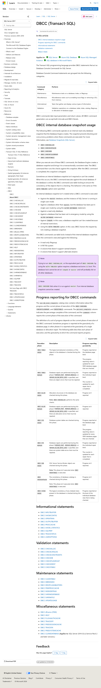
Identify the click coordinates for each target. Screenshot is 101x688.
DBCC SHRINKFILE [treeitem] (16, 276)
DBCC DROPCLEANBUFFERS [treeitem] (19, 235)
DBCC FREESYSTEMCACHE (51, 630)
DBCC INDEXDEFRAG (49, 591)
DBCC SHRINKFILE (48, 597)
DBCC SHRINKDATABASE (50, 594)
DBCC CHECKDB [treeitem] (15, 210)
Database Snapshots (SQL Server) (62, 140)
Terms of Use (80, 678)
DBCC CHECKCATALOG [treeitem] (17, 203)
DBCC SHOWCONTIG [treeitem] (17, 269)
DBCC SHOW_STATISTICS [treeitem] (18, 266)
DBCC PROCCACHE (48, 524)
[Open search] (90, 3)
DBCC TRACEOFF (47, 621)
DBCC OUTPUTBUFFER (49, 521)
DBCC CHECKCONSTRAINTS (51, 555)
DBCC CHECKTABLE (48, 567)
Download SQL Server (89, 9)
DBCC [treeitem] (12, 194)
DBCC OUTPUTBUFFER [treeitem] (17, 260)
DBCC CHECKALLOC (48, 548)
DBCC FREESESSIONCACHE (51, 624)
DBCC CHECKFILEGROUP (50, 561)
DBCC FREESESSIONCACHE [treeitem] (19, 241)
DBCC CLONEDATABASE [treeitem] (18, 225)
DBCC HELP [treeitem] (14, 247)
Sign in (96, 3)
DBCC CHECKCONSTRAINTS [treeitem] (19, 207)
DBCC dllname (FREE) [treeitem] (17, 232)
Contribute (39, 678)
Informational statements (46, 45)
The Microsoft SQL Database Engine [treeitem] (18, 45)
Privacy (48, 678)
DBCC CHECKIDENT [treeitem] (16, 216)
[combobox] (17, 21)
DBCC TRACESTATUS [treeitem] (17, 294)
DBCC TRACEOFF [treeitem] (15, 282)
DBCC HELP (45, 615)
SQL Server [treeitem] (8, 29)
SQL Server (51, 16)
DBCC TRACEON (47, 627)
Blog (30, 678)
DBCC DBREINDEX (47, 582)
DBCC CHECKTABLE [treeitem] (16, 219)
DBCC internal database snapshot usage (51, 40)
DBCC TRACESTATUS (48, 534)
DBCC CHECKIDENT (48, 564)
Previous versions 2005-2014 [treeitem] (14, 36)
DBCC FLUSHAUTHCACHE (50, 618)
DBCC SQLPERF (46, 531)
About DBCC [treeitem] (14, 197)
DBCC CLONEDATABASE (50, 633)
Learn (38, 16)
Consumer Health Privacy (63, 678)
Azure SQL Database (69, 57)
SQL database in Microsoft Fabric (59, 60)
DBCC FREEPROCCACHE (50, 588)
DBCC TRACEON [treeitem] (15, 285)
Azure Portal (74, 9)
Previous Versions (20, 678)
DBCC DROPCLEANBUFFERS (51, 585)
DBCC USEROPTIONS (49, 537)
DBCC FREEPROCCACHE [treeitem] (18, 238)
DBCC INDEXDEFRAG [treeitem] (17, 251)
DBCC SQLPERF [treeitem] (15, 279)
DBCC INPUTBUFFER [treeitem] (17, 254)
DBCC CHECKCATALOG (49, 552)
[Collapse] (28, 16)
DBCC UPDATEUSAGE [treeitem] (17, 297)
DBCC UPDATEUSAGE (49, 600)
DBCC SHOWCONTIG (49, 515)
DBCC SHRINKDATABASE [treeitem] (18, 272)
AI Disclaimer (7, 678)
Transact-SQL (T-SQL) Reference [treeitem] (19, 155)
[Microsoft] (4, 3)
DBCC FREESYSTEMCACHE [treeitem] (19, 244)
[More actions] (96, 16)
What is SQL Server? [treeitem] (13, 42)
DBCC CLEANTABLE (48, 579)
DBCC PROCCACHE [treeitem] (16, 263)
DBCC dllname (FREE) (49, 612)
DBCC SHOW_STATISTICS (50, 527)
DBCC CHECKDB (47, 558)
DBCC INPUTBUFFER (48, 512)
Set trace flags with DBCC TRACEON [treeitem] (18, 289)
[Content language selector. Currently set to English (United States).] (13, 673)
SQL (43, 16)
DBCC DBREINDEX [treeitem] (16, 229)
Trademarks (6, 681)
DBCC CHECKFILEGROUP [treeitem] (18, 213)
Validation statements (45, 48)
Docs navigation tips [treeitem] (11, 33)
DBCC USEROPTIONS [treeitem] (17, 300)
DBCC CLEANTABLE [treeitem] (16, 222)
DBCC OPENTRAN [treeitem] (16, 257)
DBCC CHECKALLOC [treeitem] (17, 200)
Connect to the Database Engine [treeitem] (17, 48)
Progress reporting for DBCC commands (51, 42)
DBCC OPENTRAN (47, 518)
